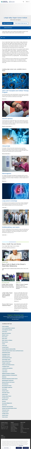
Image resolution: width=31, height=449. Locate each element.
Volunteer (22, 427)
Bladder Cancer (5, 335)
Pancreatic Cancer (6, 392)
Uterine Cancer (5, 415)
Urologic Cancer (5, 413)
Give (22, 425)
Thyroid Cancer (5, 411)
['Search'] (23, 2)
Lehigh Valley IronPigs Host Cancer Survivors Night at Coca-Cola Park (8, 286)
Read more (16, 301)
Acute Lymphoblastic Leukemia (8, 328)
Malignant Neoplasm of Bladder (8, 373)
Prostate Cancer (5, 397)
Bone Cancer (4, 336)
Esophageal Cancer (6, 354)
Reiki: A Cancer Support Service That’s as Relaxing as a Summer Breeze (22, 286)
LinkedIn (2, 439)
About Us (22, 423)
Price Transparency (24, 432)
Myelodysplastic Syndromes (7, 380)
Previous (3, 277)
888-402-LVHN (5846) (4, 423)
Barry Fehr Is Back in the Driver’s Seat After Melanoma (13, 265)
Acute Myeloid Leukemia (7, 329)
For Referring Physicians (14, 423)
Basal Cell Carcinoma (6, 333)
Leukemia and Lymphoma (7, 368)
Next (28, 277)
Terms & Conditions (14, 431)
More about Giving (15, 319)
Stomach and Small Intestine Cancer (9, 408)
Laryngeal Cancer (5, 366)
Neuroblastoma (5, 383)
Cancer (3, 343)
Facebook (3, 436)
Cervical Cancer (5, 347)
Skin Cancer (4, 404)
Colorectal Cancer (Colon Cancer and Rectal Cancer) (12, 350)
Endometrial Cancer (6, 352)
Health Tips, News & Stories (25, 428)
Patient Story (5, 262)
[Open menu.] (15, 37)
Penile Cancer (5, 394)
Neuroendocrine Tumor (6, 385)
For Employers (13, 426)
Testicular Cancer (5, 410)
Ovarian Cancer (5, 390)
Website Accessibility (14, 428)
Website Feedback (14, 427)
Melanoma (4, 376)
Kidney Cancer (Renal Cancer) (8, 364)
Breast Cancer (5, 342)
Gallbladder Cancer (6, 356)
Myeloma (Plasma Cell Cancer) (8, 382)
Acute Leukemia (5, 326)
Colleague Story (5, 282)
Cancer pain (4, 345)
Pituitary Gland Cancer (6, 396)
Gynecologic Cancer (6, 359)
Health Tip (18, 282)
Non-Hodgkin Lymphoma (7, 387)
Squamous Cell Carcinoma (7, 406)
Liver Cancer (4, 369)
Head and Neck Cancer (6, 361)
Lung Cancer (4, 371)
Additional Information (8, 27)
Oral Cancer (4, 389)
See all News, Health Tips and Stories (8, 247)
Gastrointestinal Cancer (7, 357)
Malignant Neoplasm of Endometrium (9, 375)
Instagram (3, 438)
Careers (22, 426)
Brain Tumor (4, 338)
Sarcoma (4, 401)
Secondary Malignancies (7, 403)
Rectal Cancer (5, 399)
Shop (22, 431)
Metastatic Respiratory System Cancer (10, 378)
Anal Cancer (4, 331)
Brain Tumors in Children (7, 340)
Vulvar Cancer (5, 417)
